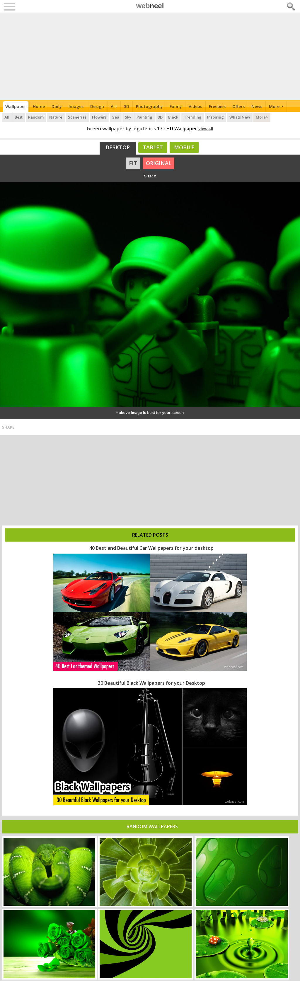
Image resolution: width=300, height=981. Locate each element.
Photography (149, 106)
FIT (133, 163)
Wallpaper (15, 106)
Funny (176, 106)
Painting (145, 117)
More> (262, 117)
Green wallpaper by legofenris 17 (124, 128)
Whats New (240, 117)
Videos (195, 106)
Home (39, 106)
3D (126, 106)
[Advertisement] (150, 56)
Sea (116, 117)
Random (36, 117)
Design (97, 106)
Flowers (99, 117)
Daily (57, 106)
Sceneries (77, 117)
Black (174, 117)
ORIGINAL (158, 163)
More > (276, 106)
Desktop (117, 147)
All (6, 117)
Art (114, 106)
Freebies (217, 106)
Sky (128, 117)
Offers (238, 106)
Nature (56, 117)
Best (19, 117)
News (256, 106)
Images (76, 106)
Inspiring (216, 117)
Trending (193, 117)
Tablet (153, 147)
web (150, 6)
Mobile (184, 147)
